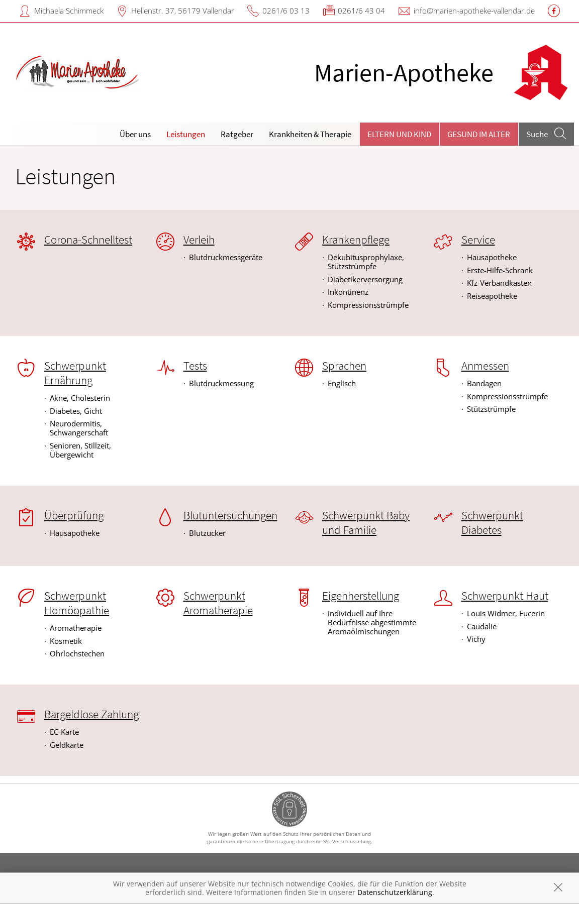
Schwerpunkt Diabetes (492, 522)
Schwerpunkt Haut (504, 596)
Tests (195, 366)
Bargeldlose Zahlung (91, 714)
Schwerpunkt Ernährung (75, 373)
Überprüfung (74, 515)
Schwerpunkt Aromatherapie (218, 603)
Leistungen (185, 134)
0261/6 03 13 (286, 11)
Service (478, 240)
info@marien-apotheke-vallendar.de (474, 11)
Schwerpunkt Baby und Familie (366, 522)
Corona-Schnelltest (88, 240)
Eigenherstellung (360, 596)
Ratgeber (237, 134)
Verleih (199, 240)
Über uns (135, 134)
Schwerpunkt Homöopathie (76, 603)
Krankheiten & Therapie (310, 134)
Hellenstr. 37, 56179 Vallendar (182, 11)
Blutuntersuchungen (230, 515)
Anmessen (485, 366)
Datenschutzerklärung (394, 892)
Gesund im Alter (478, 134)
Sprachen (344, 366)
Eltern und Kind (399, 134)
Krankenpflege (356, 240)
